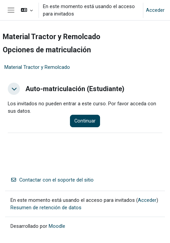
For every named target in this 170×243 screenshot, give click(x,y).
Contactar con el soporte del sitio (52, 180)
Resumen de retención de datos (45, 208)
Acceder (155, 10)
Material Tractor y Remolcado (37, 67)
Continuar (85, 121)
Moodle (57, 226)
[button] (27, 10)
